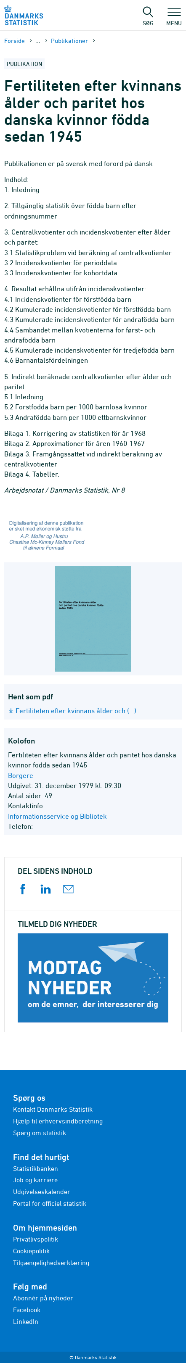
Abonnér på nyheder (43, 1298)
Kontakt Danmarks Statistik (53, 1109)
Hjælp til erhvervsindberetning (58, 1121)
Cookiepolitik (31, 1251)
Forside (14, 40)
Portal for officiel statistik (49, 1203)
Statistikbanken (35, 1168)
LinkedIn (25, 1321)
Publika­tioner (69, 40)
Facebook (26, 1309)
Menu (174, 19)
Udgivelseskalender (41, 1191)
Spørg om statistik (39, 1132)
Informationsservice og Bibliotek (57, 816)
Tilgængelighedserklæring (51, 1262)
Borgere (20, 775)
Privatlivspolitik (35, 1239)
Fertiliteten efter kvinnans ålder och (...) (76, 711)
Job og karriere (35, 1180)
